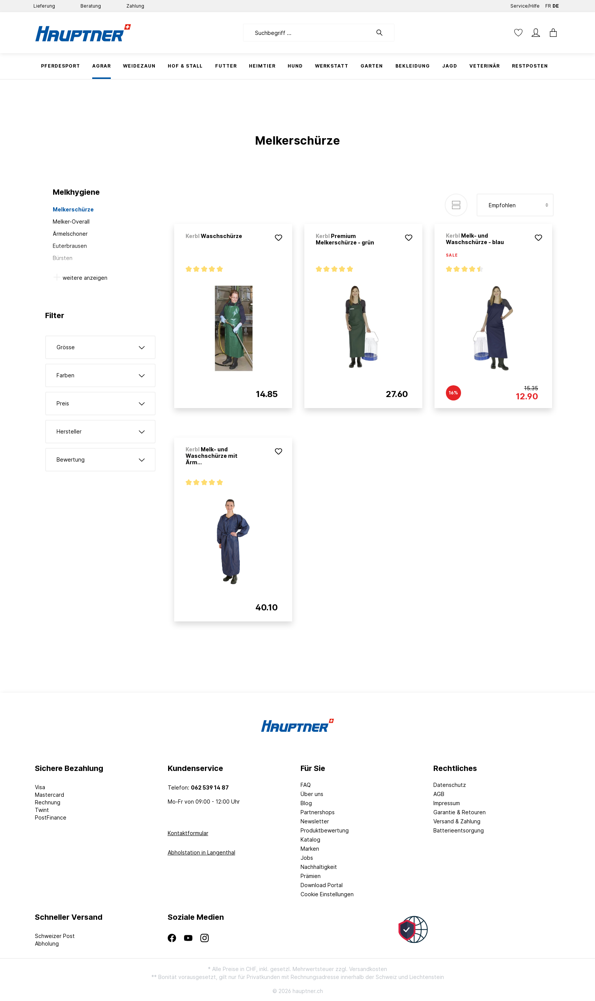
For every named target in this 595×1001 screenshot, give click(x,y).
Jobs (307, 857)
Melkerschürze (73, 209)
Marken (310, 848)
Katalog (310, 839)
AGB (438, 794)
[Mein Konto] (536, 32)
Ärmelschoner (70, 233)
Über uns (312, 794)
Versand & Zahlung (456, 821)
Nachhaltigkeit (319, 867)
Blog (306, 803)
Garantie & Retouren (459, 812)
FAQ (306, 785)
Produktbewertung (325, 830)
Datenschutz (449, 785)
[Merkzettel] (518, 32)
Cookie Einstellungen (327, 894)
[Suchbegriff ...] (307, 33)
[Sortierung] (515, 205)
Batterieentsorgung (458, 830)
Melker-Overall (71, 221)
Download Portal (322, 885)
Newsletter (315, 821)
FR (548, 4)
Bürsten (62, 258)
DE (555, 4)
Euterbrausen (70, 246)
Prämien (311, 876)
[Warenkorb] (551, 32)
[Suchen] (383, 33)
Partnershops (318, 812)
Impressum (446, 803)
